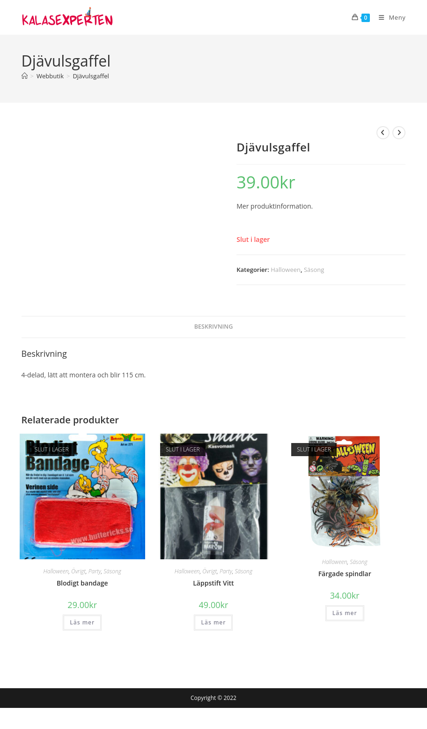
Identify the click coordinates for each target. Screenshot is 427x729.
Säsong (314, 269)
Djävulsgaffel (91, 76)
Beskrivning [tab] (213, 327)
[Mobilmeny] (388, 17)
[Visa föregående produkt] (383, 132)
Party (94, 571)
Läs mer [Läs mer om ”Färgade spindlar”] (344, 613)
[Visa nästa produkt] (398, 132)
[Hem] (25, 76)
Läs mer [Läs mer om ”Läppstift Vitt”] (213, 622)
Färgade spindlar (344, 573)
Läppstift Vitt (213, 583)
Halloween (286, 269)
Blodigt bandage (82, 583)
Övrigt (78, 571)
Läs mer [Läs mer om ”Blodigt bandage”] (82, 622)
